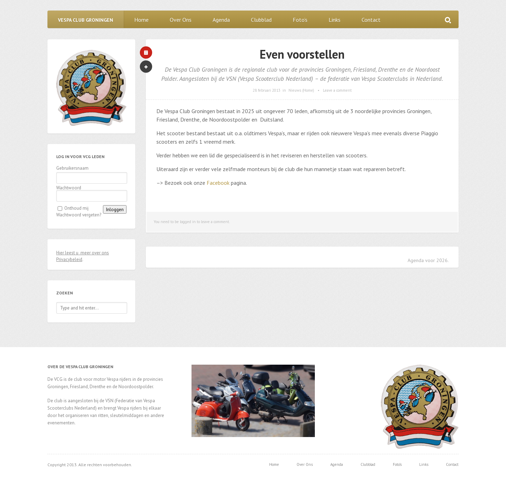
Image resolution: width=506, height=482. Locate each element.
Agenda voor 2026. (428, 260)
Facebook (218, 182)
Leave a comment (337, 90)
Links (334, 19)
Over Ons (181, 19)
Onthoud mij (76, 208)
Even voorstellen (302, 54)
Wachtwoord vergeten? (78, 215)
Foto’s (300, 19)
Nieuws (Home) (301, 90)
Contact (371, 19)
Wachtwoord (68, 188)
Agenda (221, 19)
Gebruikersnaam (72, 168)
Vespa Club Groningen (85, 20)
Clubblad (261, 19)
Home (141, 19)
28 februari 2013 (266, 90)
